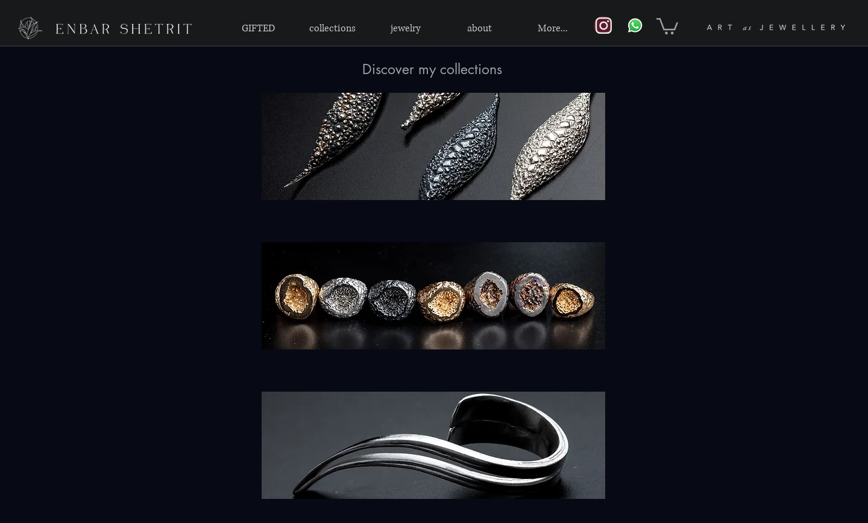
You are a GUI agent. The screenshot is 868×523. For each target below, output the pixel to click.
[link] (667, 25)
